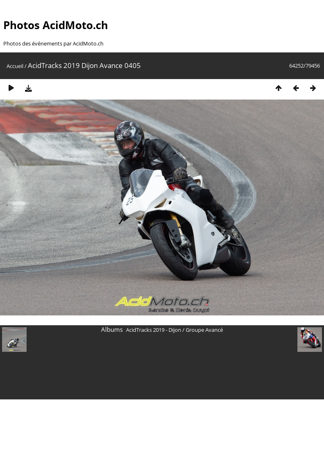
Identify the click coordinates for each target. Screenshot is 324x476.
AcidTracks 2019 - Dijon (153, 329)
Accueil (15, 66)
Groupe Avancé (204, 329)
